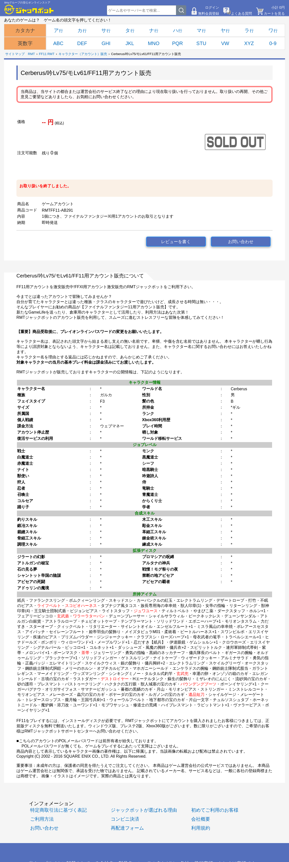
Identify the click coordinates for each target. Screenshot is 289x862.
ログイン (212, 7)
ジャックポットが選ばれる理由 (144, 810)
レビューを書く (176, 241)
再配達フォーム (127, 828)
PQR (177, 43)
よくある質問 (241, 13)
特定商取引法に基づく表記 (58, 810)
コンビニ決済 (125, 819)
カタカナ (25, 30)
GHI (106, 43)
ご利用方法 (42, 819)
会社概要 (200, 819)
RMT (31, 54)
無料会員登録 (208, 13)
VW (225, 43)
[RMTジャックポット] (29, 9)
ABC (58, 43)
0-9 (273, 43)
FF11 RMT (47, 54)
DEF (82, 43)
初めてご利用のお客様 (214, 810)
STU (201, 43)
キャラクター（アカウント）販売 (82, 54)
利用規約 (200, 828)
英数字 (25, 43)
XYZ (249, 43)
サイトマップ (15, 54)
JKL (129, 43)
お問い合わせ (240, 241)
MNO (154, 43)
